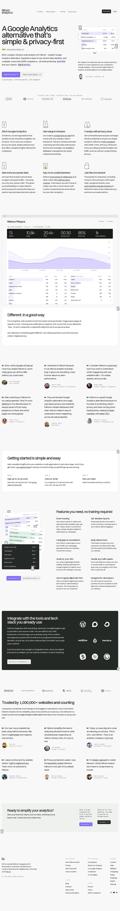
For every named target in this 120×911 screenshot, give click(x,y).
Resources (73, 12)
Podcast (68, 887)
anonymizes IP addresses (61, 177)
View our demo (71, 872)
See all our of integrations (19, 662)
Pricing (62, 11)
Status (112, 875)
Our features (14, 578)
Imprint (112, 881)
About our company (95, 865)
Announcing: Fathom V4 (15, 49)
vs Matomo (92, 872)
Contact (113, 862)
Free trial (106, 11)
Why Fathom (51, 12)
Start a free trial (70, 869)
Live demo (104, 822)
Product (40, 11)
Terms (90, 890)
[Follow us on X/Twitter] (111, 893)
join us (8, 872)
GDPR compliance (94, 893)
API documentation (72, 893)
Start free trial (11, 74)
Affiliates (113, 869)
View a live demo (32, 74)
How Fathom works (31, 578)
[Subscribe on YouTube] (114, 893)
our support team (23, 467)
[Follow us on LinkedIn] (116, 893)
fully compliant (109, 142)
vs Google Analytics (95, 869)
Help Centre (69, 890)
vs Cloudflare (92, 875)
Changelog (114, 872)
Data (112, 865)
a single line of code (62, 135)
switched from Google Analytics (98, 186)
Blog (67, 883)
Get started (86, 824)
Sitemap (113, 884)
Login (115, 11)
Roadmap (113, 878)
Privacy (90, 887)
